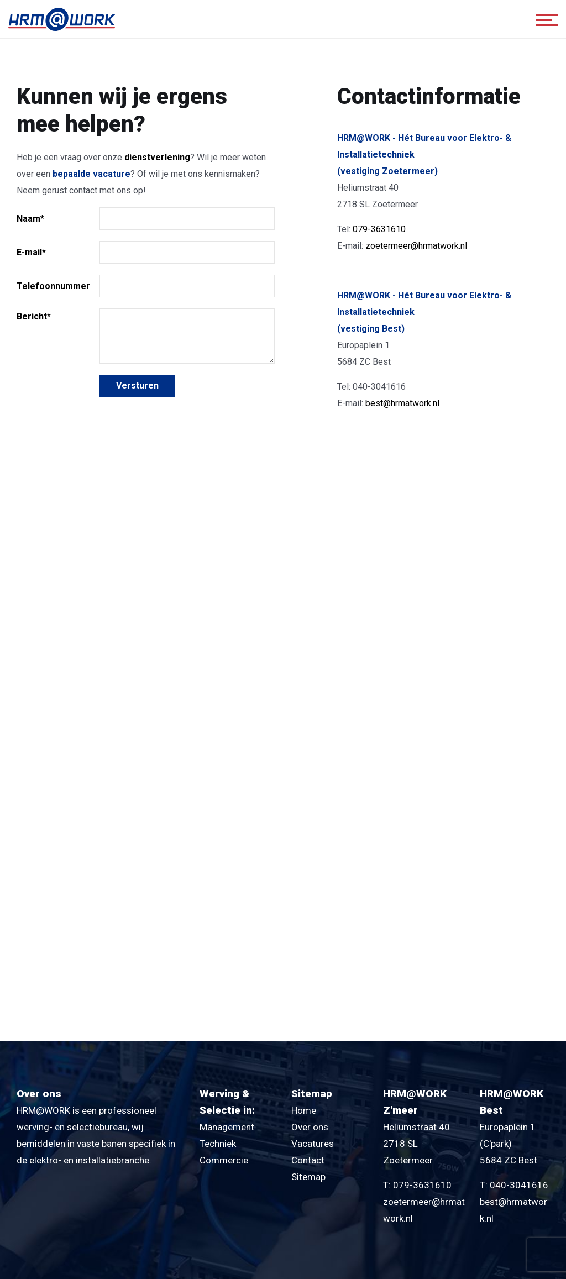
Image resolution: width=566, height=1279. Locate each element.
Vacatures (312, 1143)
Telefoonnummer (53, 286)
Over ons (309, 1127)
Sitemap (308, 1176)
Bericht (34, 316)
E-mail (31, 252)
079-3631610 (379, 229)
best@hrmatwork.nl (402, 403)
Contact (307, 1160)
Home (303, 1110)
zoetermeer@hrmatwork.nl (416, 245)
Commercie (224, 1160)
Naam (30, 218)
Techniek (218, 1143)
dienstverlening (157, 157)
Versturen (137, 385)
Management (227, 1127)
